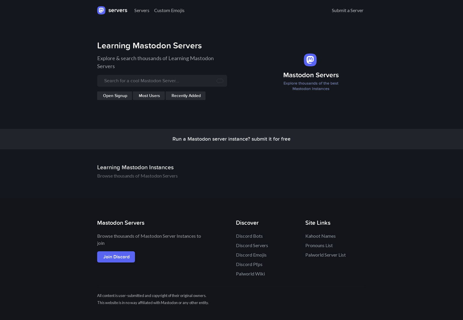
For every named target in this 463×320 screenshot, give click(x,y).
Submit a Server (347, 10)
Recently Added (186, 95)
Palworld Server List (325, 254)
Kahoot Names (320, 236)
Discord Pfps (249, 264)
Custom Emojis (169, 10)
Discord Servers (252, 245)
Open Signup (115, 95)
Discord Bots (249, 236)
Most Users (149, 95)
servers (112, 10)
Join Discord (116, 257)
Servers (141, 10)
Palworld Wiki (250, 273)
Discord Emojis (251, 254)
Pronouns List (319, 245)
